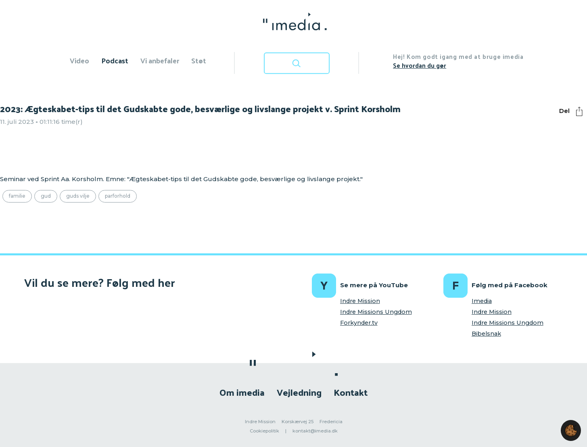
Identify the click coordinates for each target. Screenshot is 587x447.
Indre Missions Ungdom (376, 311)
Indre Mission (360, 301)
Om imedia (242, 392)
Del (573, 111)
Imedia (482, 301)
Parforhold (117, 196)
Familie (17, 196)
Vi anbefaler (159, 60)
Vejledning (299, 392)
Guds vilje (78, 196)
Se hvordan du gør (419, 65)
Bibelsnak (486, 333)
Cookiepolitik (264, 431)
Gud (46, 196)
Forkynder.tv (359, 322)
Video (79, 60)
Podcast (114, 60)
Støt (198, 60)
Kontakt (351, 392)
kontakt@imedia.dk (315, 431)
